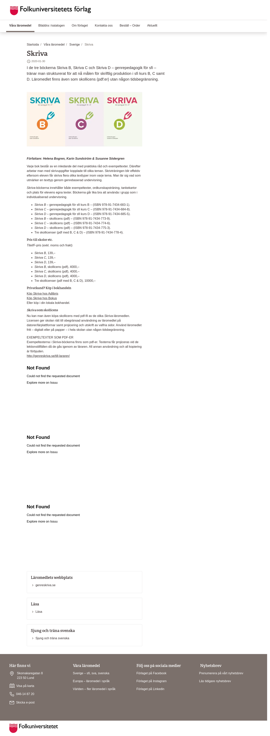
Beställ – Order (130, 25)
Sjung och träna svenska (52, 638)
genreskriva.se (45, 585)
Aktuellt (152, 25)
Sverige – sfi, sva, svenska (91, 673)
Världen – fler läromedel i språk (94, 689)
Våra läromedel (21, 25)
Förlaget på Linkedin (150, 689)
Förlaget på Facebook (151, 673)
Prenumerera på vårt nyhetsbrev (221, 673)
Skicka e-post (25, 702)
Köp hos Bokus (42, 298)
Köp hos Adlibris (42, 293)
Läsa (38, 611)
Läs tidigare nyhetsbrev (215, 681)
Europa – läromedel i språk (91, 681)
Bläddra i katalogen (51, 25)
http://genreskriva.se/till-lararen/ (48, 356)
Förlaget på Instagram (151, 681)
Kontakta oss (104, 25)
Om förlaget (80, 25)
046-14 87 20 (21, 694)
